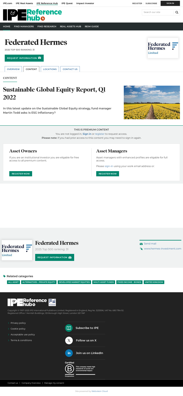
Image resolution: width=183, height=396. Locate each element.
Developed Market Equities (74, 282)
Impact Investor (85, 3)
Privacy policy (18, 323)
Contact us (13, 383)
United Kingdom (154, 282)
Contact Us (70, 69)
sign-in (109, 166)
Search (176, 12)
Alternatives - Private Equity (38, 282)
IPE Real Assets (24, 3)
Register (137, 3)
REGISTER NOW (21, 173)
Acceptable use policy (23, 334)
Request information (22, 58)
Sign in (87, 134)
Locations (50, 69)
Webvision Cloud (100, 391)
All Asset (13, 282)
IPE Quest (67, 3)
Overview (13, 69)
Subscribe (151, 3)
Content (31, 69)
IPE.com (7, 3)
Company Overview (31, 383)
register (99, 134)
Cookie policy (18, 328)
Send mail (150, 243)
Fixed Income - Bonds (129, 282)
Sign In (170, 3)
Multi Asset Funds (103, 282)
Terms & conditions (21, 340)
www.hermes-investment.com (162, 248)
